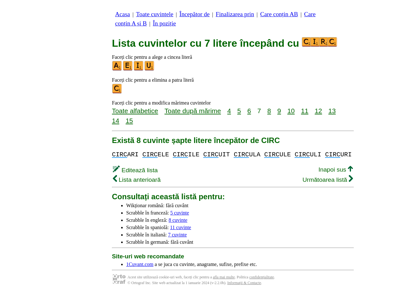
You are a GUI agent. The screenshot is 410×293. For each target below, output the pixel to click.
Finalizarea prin (235, 14)
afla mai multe (224, 277)
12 (318, 110)
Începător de (194, 14)
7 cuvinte (177, 234)
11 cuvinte (180, 227)
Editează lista (135, 170)
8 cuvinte (178, 220)
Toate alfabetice (135, 110)
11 (304, 110)
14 (115, 120)
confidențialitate (261, 277)
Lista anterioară (137, 179)
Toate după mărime (193, 110)
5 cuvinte (179, 212)
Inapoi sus (335, 169)
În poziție (164, 23)
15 (129, 120)
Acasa (122, 14)
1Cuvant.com (139, 264)
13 (332, 110)
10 (291, 110)
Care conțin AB (279, 14)
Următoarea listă (328, 179)
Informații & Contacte (244, 283)
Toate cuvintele (154, 14)
